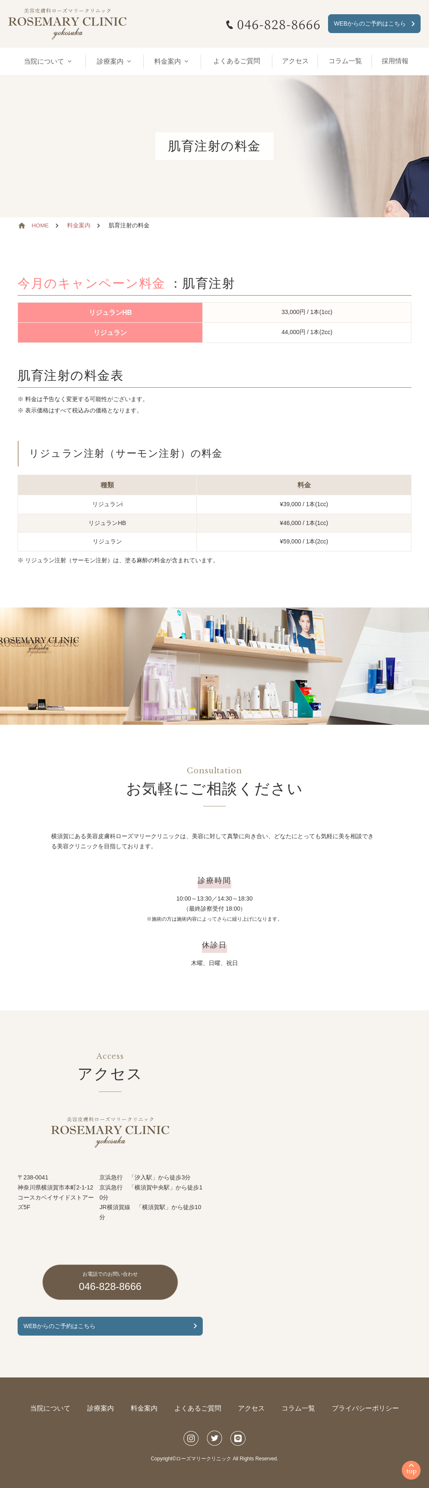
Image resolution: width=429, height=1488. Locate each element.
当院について (50, 1408)
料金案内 (78, 225)
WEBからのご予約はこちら (370, 23)
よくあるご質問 (236, 60)
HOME (40, 225)
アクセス (295, 60)
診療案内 (100, 1408)
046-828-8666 (110, 1281)
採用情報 (395, 60)
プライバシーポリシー (365, 1408)
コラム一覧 (345, 60)
